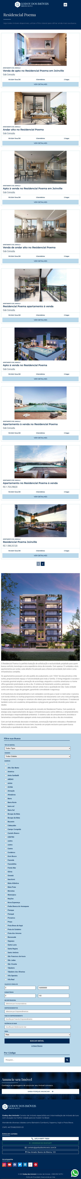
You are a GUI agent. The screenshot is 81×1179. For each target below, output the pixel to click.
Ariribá (10, 787)
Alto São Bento (13, 768)
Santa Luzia (12, 945)
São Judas (12, 960)
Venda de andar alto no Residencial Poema (29, 247)
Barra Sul (11, 810)
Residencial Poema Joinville (20, 542)
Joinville (17, 68)
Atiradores (12, 795)
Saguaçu (11, 941)
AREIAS (10, 779)
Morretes (11, 891)
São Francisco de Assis (17, 956)
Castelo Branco (13, 833)
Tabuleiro (11, 968)
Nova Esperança (14, 902)
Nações (11, 898)
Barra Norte (12, 802)
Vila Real (11, 979)
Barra (10, 798)
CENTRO (11, 837)
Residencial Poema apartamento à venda (28, 306)
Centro (10, 848)
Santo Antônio (13, 952)
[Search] (67, 1059)
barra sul (11, 806)
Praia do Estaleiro (14, 929)
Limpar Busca (36, 1046)
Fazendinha (12, 864)
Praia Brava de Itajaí (15, 925)
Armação (11, 791)
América (11, 771)
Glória (10, 872)
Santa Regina (13, 948)
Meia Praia (12, 887)
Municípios (12, 895)
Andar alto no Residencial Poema (23, 129)
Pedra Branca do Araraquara (18, 906)
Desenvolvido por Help (48, 1177)
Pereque (11, 910)
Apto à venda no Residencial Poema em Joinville (32, 188)
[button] (65, 4)
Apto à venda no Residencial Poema (25, 365)
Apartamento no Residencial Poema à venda (30, 483)
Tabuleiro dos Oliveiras (16, 972)
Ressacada (12, 937)
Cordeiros (11, 852)
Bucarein (11, 821)
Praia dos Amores (14, 933)
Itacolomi (11, 879)
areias (10, 783)
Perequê (11, 914)
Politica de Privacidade (33, 1177)
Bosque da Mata (14, 814)
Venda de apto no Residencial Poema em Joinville (33, 70)
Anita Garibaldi (13, 775)
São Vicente (12, 964)
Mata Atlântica (13, 883)
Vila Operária (12, 975)
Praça (10, 922)
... (8, 764)
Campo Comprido (14, 829)
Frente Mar (12, 868)
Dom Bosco (12, 856)
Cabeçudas (12, 825)
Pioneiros (11, 918)
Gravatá (10, 875)
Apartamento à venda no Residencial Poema (30, 424)
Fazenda (11, 860)
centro (10, 841)
